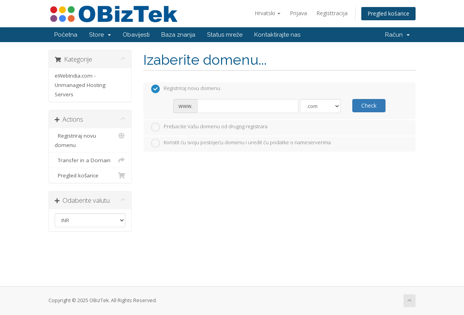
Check (369, 105)
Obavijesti (136, 34)
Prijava (298, 13)
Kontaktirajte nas (277, 34)
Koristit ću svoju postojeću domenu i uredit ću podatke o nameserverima (241, 143)
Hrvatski (267, 13)
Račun (397, 34)
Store (100, 34)
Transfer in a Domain (90, 160)
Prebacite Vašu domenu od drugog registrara (209, 127)
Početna (65, 34)
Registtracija (332, 13)
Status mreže (225, 34)
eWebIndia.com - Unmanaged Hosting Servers (80, 85)
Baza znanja (178, 34)
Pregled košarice (388, 13)
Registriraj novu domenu (90, 140)
